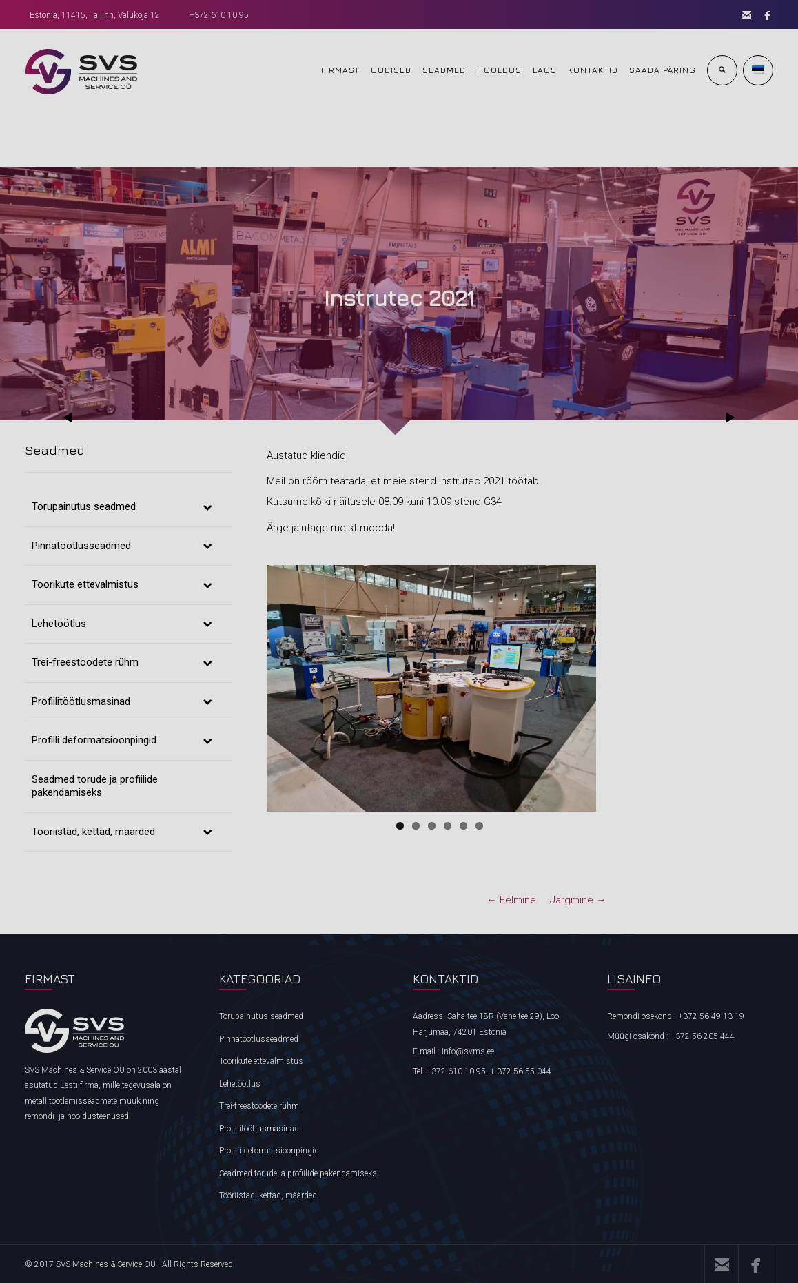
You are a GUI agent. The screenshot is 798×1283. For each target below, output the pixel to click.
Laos (545, 70)
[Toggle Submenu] (207, 507)
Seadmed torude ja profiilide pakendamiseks (298, 1173)
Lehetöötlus (239, 1084)
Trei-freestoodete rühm (259, 1106)
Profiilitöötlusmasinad (259, 1128)
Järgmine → (578, 900)
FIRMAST (340, 70)
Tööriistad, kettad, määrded (268, 1195)
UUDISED (391, 70)
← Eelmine (511, 900)
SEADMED (444, 70)
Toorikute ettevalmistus (261, 1061)
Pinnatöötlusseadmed (258, 1039)
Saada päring (662, 70)
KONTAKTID (593, 70)
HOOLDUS (499, 70)
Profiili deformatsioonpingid (269, 1151)
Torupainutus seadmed (261, 1016)
